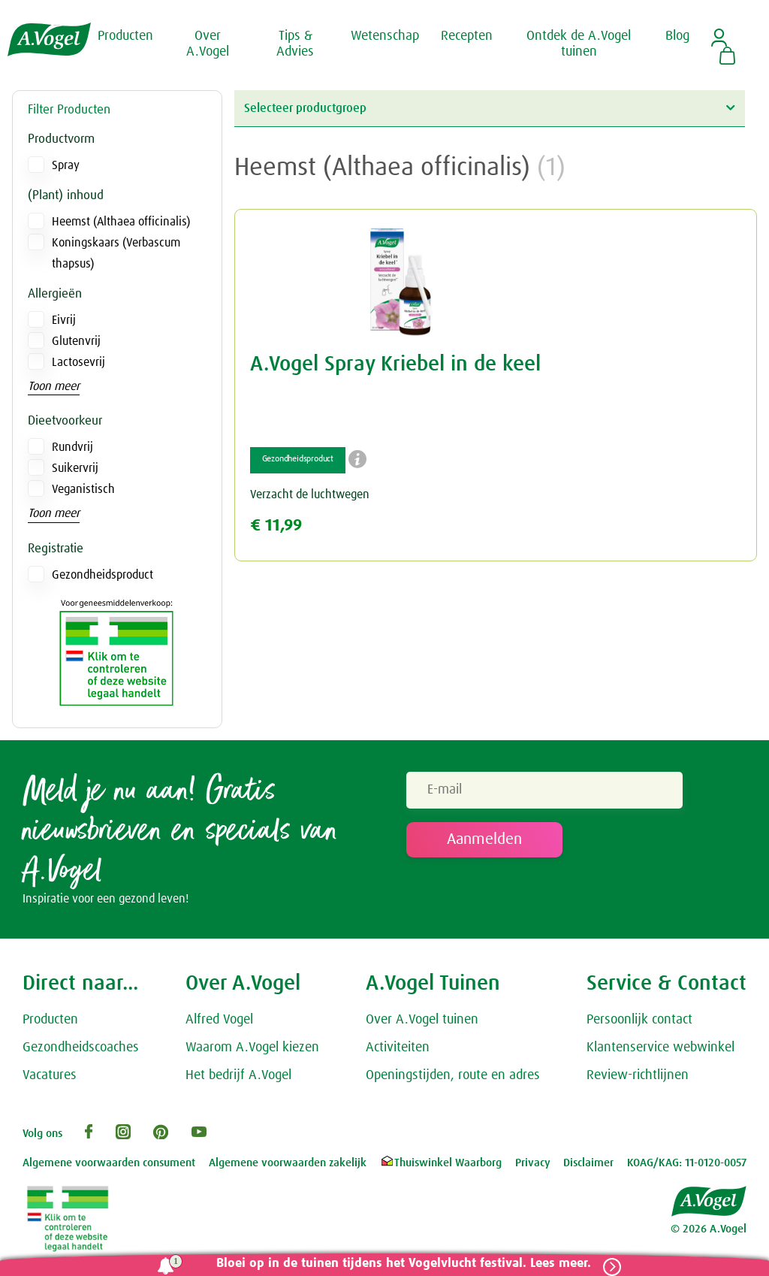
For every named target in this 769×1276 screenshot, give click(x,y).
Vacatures (50, 1077)
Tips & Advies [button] (295, 44)
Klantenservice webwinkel (660, 1050)
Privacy (532, 1166)
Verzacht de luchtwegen (309, 494)
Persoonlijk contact (639, 1023)
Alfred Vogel (219, 1023)
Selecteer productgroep (489, 108)
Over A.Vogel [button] (207, 44)
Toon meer (54, 386)
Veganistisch (83, 489)
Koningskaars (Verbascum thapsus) (116, 253)
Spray (66, 165)
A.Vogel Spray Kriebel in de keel (395, 364)
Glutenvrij (76, 341)
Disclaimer (588, 1166)
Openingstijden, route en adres (453, 1077)
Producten (50, 1023)
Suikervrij (75, 468)
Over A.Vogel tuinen (422, 1023)
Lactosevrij (78, 362)
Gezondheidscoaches (81, 1050)
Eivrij (64, 320)
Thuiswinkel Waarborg (440, 1166)
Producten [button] (125, 36)
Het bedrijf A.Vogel (238, 1077)
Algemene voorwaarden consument (109, 1166)
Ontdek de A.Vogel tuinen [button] (578, 44)
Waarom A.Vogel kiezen (252, 1050)
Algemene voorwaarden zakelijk (287, 1166)
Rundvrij (72, 447)
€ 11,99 (276, 525)
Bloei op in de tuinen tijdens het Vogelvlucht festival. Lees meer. (399, 1263)
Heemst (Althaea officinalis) (121, 222)
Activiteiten (398, 1050)
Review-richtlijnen (638, 1077)
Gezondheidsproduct (102, 575)
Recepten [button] (467, 36)
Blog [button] (677, 36)
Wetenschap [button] (385, 36)
